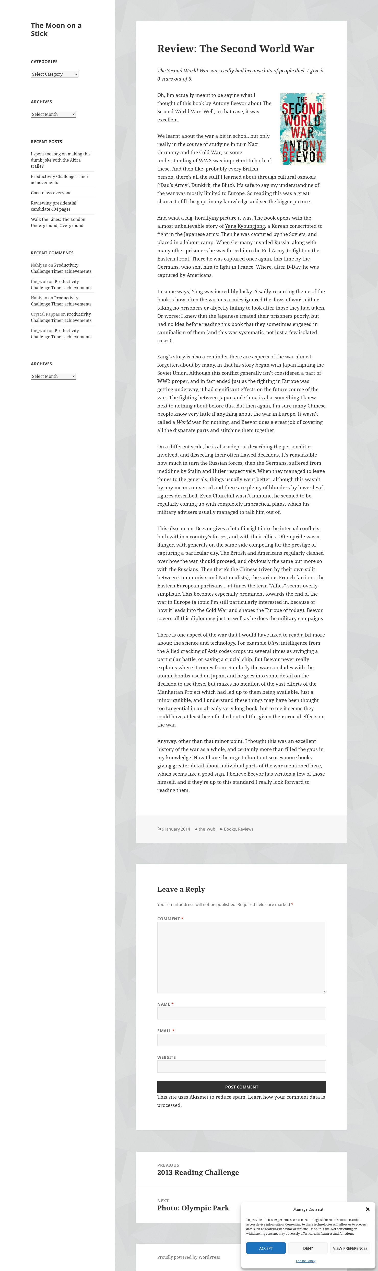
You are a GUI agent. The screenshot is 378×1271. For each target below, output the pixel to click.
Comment (170, 919)
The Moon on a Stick (56, 29)
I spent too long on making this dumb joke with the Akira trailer (60, 160)
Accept (266, 1248)
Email (165, 1031)
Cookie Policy (305, 1261)
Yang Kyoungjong (245, 226)
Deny (308, 1248)
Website (166, 1057)
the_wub (207, 829)
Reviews (246, 829)
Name (165, 1004)
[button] (367, 1209)
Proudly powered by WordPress (188, 1257)
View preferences (350, 1248)
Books (230, 829)
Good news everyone (51, 193)
